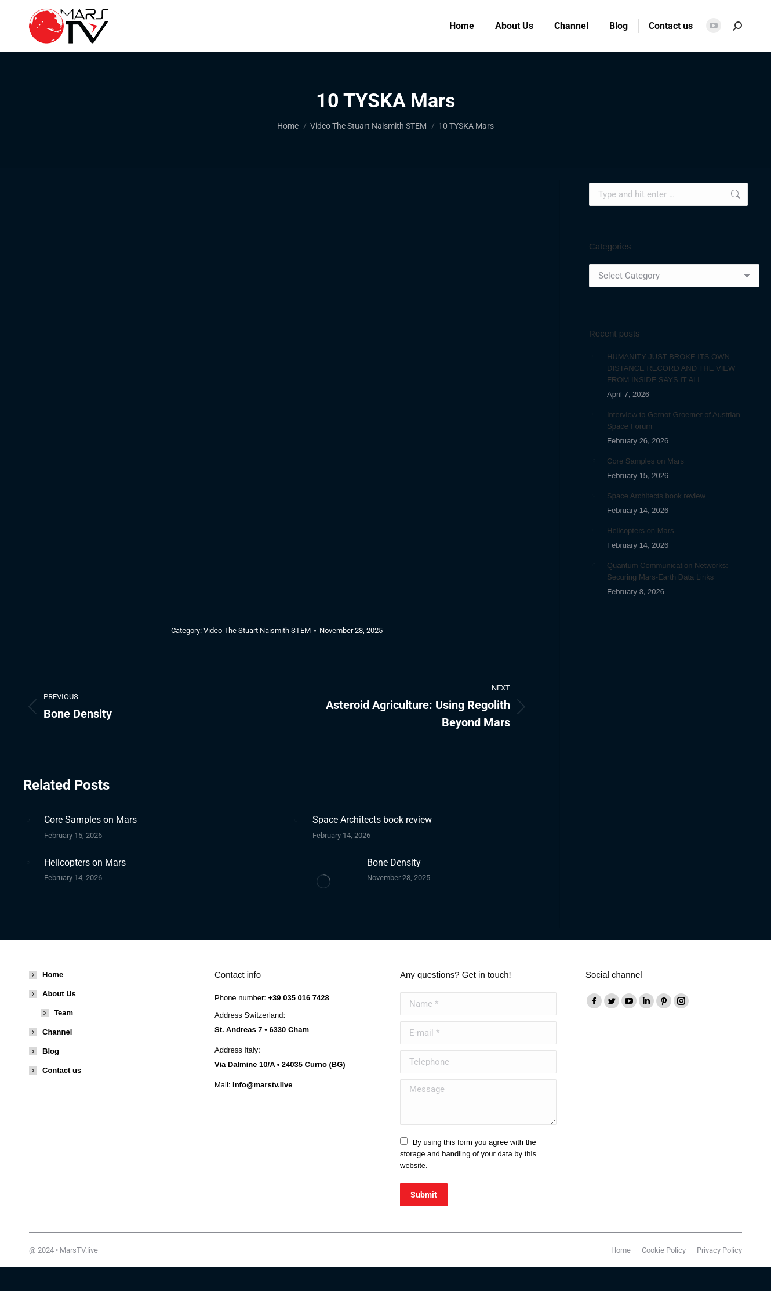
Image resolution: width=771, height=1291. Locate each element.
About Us (53, 993)
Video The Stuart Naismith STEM (257, 630)
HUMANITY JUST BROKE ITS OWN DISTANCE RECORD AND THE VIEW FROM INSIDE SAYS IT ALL (671, 368)
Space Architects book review (372, 819)
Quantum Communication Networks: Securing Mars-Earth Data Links (667, 571)
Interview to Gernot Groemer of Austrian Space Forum (673, 420)
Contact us (61, 1070)
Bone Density (394, 862)
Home (52, 974)
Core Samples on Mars (90, 819)
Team (63, 1012)
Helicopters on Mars (85, 862)
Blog (50, 1051)
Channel (57, 1032)
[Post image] (27, 819)
